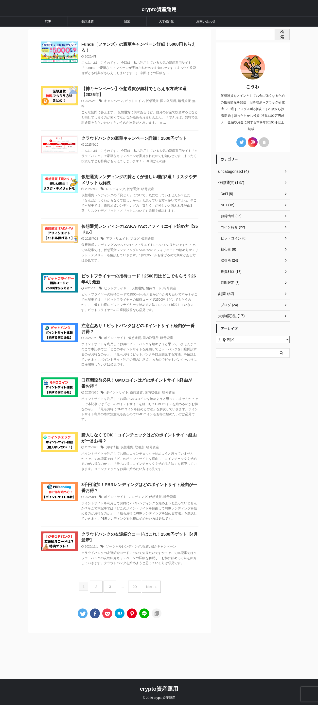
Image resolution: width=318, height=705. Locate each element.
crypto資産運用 (158, 9)
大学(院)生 (166, 21)
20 (133, 630)
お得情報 (124, 475)
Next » (147, 630)
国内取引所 (176, 108)
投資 (155, 586)
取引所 (149, 475)
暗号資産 (191, 108)
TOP (48, 21)
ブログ (145, 263)
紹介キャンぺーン (171, 586)
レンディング (127, 207)
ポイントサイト (126, 364)
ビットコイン (145, 108)
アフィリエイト (128, 263)
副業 (127, 21)
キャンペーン (125, 108)
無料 (97, 113)
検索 (282, 34)
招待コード (162, 313)
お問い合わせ (205, 21)
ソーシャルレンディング (134, 586)
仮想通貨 (87, 21)
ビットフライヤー (128, 313)
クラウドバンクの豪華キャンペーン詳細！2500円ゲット (143, 151)
